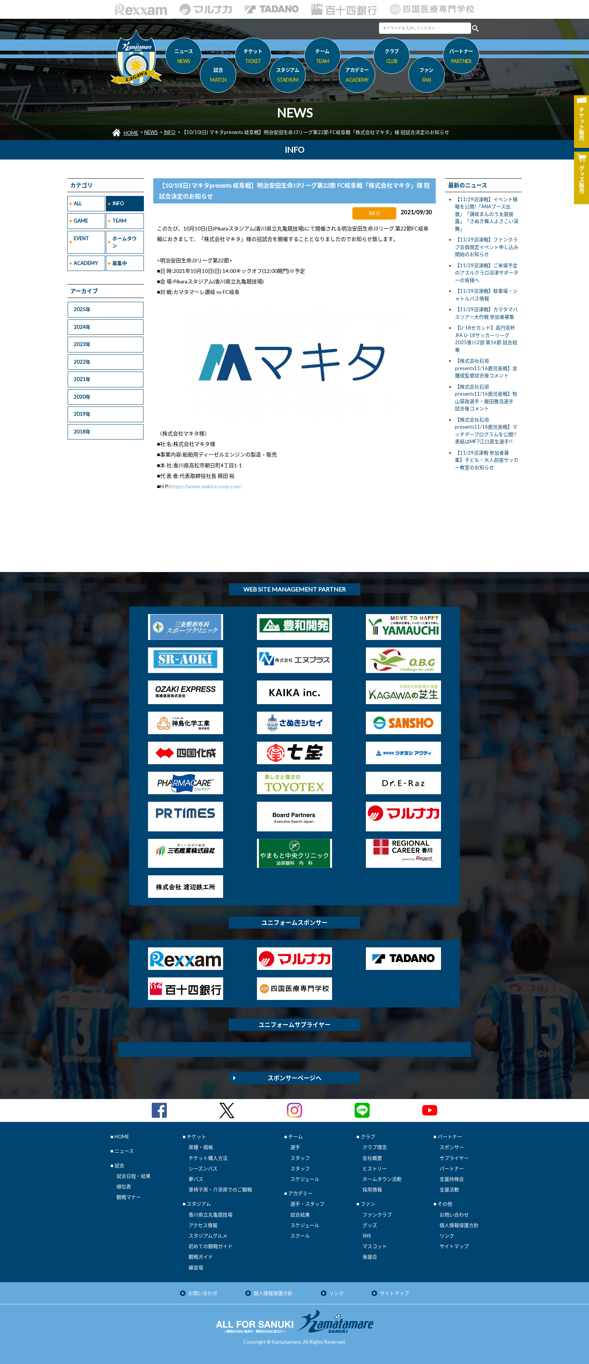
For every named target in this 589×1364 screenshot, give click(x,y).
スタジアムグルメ (208, 1236)
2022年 (82, 362)
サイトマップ (454, 1246)
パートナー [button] (461, 57)
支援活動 (449, 1189)
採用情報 (372, 1189)
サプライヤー (454, 1158)
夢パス (196, 1179)
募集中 (119, 263)
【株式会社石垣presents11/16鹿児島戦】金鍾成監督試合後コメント (486, 368)
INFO (169, 132)
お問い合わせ (454, 1215)
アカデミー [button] (357, 76)
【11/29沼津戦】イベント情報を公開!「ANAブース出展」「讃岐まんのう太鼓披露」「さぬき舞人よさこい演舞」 (486, 214)
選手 (295, 1147)
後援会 (369, 1257)
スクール (300, 1236)
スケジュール (304, 1179)
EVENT (81, 238)
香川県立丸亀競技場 (211, 1215)
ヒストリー (374, 1168)
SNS (366, 1236)
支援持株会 (451, 1179)
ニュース (183, 57)
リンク (446, 1236)
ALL (78, 203)
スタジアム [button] (287, 76)
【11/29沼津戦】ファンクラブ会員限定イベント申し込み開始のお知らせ (486, 246)
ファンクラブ (377, 1215)
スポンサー (451, 1147)
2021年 (82, 379)
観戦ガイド (201, 1257)
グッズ (369, 1225)
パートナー (451, 1168)
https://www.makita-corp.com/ (206, 486)
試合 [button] (218, 76)
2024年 (82, 327)
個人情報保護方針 (459, 1225)
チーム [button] (322, 57)
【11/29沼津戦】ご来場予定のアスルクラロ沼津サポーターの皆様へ (486, 272)
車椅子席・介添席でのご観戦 (220, 1189)
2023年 (82, 344)
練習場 (196, 1268)
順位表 (123, 1186)
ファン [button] (426, 76)
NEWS (151, 132)
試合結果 (300, 1215)
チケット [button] (253, 57)
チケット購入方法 (208, 1158)
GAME (81, 221)
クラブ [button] (392, 57)
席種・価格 (201, 1147)
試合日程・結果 (133, 1176)
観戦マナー (128, 1197)
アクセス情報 (203, 1225)
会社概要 (372, 1158)
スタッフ (300, 1158)
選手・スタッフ (307, 1204)
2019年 (82, 414)
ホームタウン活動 (382, 1179)
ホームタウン (124, 242)
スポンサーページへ (294, 1077)
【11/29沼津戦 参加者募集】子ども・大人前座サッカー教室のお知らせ (486, 460)
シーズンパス (203, 1168)
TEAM (119, 221)
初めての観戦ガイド (211, 1246)
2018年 (82, 432)
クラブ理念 (374, 1147)
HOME (131, 133)
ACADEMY (86, 263)
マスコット (374, 1246)
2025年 (82, 309)
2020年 (82, 397)
